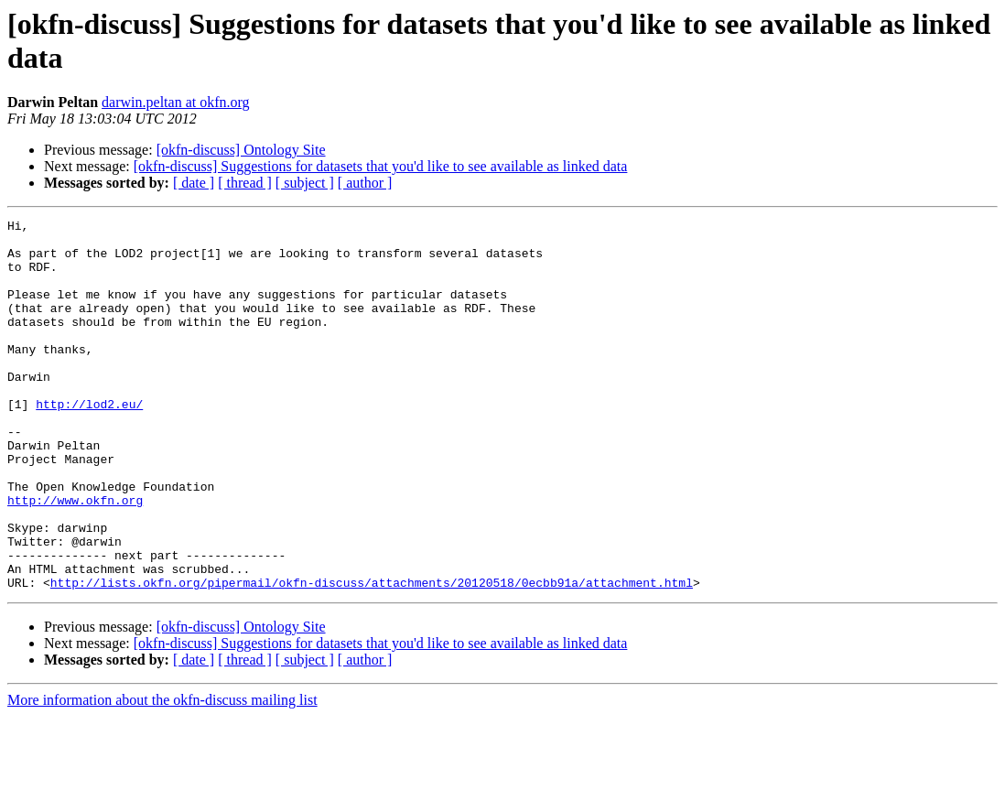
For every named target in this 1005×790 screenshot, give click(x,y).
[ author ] (365, 182)
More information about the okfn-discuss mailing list (162, 774)
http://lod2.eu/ (89, 442)
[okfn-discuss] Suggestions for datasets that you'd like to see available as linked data (381, 166)
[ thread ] (245, 182)
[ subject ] (305, 182)
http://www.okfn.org (75, 557)
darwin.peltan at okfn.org (175, 102)
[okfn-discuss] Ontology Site (241, 149)
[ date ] (193, 182)
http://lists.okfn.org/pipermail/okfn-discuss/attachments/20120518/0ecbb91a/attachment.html (371, 656)
